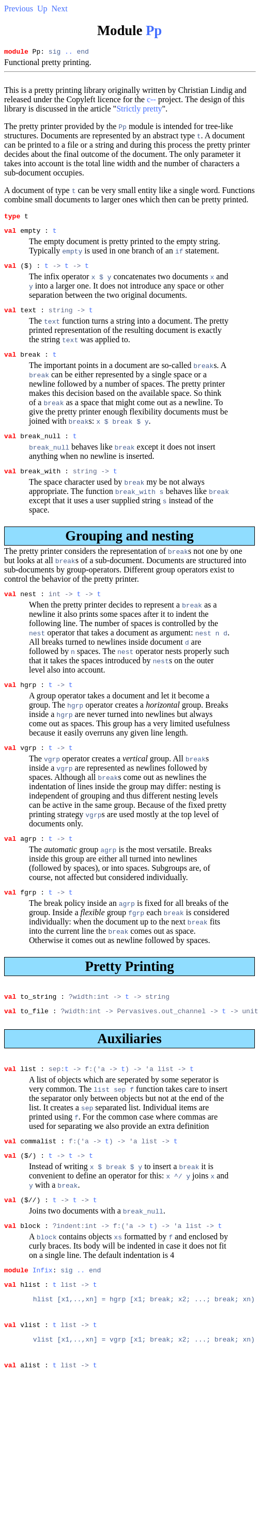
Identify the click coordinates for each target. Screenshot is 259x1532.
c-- (151, 101)
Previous (18, 8)
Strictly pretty (139, 110)
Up (42, 8)
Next (60, 8)
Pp (154, 30)
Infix (43, 1302)
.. (69, 52)
